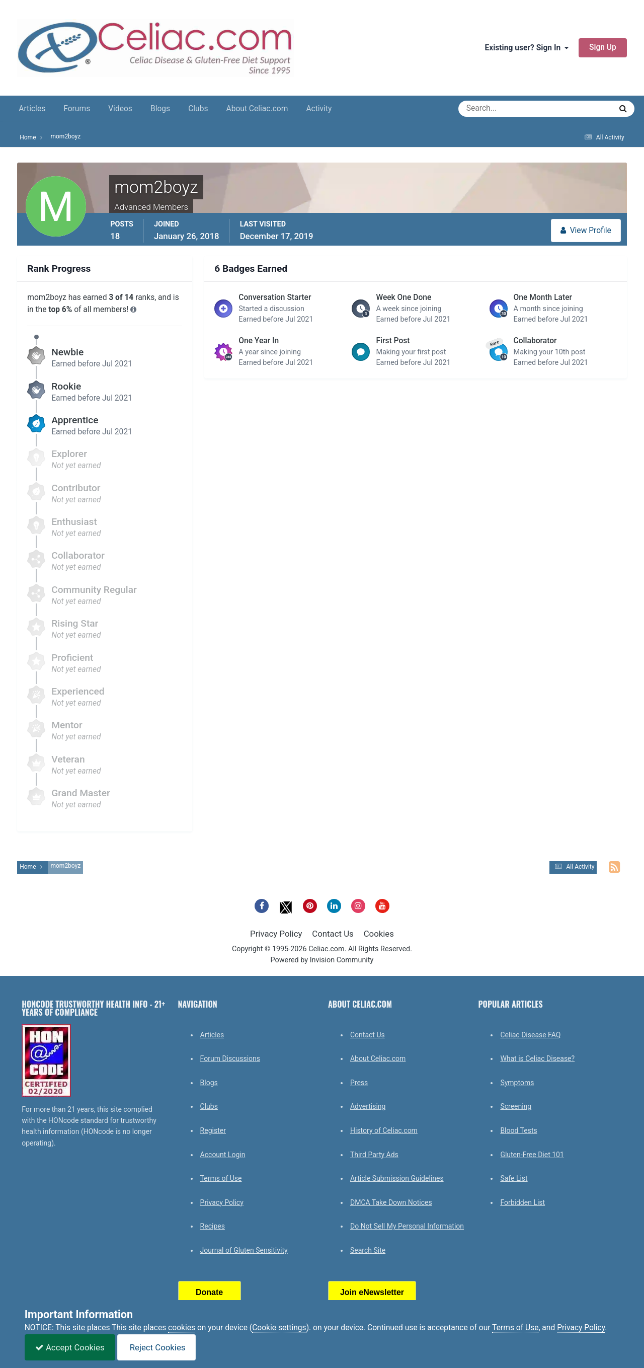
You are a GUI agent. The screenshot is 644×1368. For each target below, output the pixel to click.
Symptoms (517, 1083)
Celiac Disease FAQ (530, 1035)
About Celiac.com (257, 108)
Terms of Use (221, 1178)
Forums (76, 108)
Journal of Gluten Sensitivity (244, 1250)
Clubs (198, 108)
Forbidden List (522, 1202)
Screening (515, 1106)
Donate (209, 1292)
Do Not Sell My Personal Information (407, 1226)
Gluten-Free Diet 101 (532, 1155)
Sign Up (602, 47)
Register (213, 1130)
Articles (32, 108)
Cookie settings (279, 1327)
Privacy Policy (276, 934)
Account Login (223, 1155)
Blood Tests (518, 1130)
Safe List (513, 1178)
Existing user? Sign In (527, 47)
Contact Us (332, 934)
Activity (319, 108)
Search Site (367, 1250)
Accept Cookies (70, 1347)
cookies (181, 1327)
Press (359, 1083)
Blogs (160, 108)
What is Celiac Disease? (537, 1058)
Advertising (367, 1106)
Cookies (379, 934)
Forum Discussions (230, 1058)
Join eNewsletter (372, 1292)
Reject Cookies (157, 1347)
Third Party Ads (374, 1155)
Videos (120, 108)
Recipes (212, 1226)
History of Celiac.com (384, 1130)
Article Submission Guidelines (397, 1178)
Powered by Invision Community (322, 960)
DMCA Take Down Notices (391, 1202)
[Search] (498, 109)
